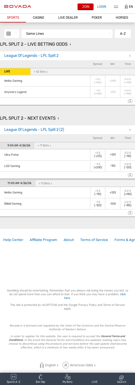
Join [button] (85, 7)
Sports (13, 18)
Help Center (13, 240)
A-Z (123, 34)
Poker (97, 18)
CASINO (38, 18)
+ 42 (41, 71)
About (69, 240)
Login (101, 7)
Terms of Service (94, 240)
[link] (13, 240)
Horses (122, 18)
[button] (13, 17)
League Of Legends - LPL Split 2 (31, 55)
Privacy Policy (87, 305)
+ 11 (44, 145)
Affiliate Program (43, 240)
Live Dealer (68, 18)
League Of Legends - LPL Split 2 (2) (34, 129)
